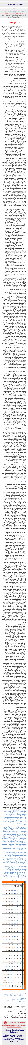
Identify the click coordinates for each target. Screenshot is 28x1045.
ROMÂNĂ (14, 1040)
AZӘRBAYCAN (6, 1040)
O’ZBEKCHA (18, 1038)
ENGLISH (12, 1035)
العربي (16, 1041)
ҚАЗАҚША (12, 1036)
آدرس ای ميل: (16, 999)
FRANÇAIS (19, 1035)
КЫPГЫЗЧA (20, 1036)
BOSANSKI (21, 1040)
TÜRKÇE (6, 1035)
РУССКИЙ (5, 1036)
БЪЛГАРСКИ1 (9, 1038)
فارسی (11, 1041)
